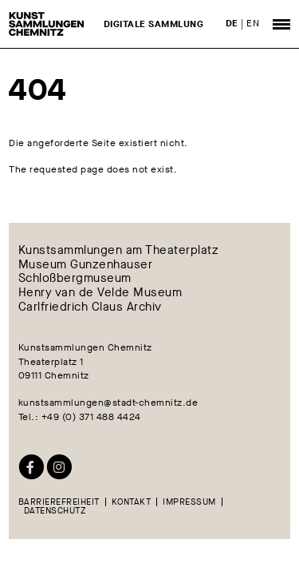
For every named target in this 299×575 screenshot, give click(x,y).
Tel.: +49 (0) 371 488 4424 (79, 416)
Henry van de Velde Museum (100, 293)
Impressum (189, 502)
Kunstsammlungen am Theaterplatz (118, 250)
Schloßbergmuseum (75, 279)
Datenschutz (55, 510)
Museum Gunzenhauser (85, 264)
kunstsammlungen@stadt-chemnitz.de (108, 402)
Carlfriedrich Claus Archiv (90, 307)
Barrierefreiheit (59, 502)
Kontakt (131, 502)
